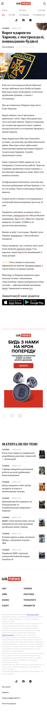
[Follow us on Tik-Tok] (16, 20)
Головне (5, 28)
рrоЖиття (29, 605)
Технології (30, 600)
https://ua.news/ (33, 614)
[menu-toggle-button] (2, 3)
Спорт (5, 605)
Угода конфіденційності (11, 698)
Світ (4, 588)
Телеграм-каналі (33, 265)
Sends (5, 288)
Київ (4, 594)
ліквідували (19, 215)
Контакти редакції (9, 703)
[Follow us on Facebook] (23, 20)
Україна (28, 588)
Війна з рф (16, 28)
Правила (5, 692)
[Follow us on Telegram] (30, 20)
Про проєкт (6, 687)
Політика (29, 594)
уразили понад (24, 248)
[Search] (44, 3)
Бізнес (5, 600)
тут (31, 288)
